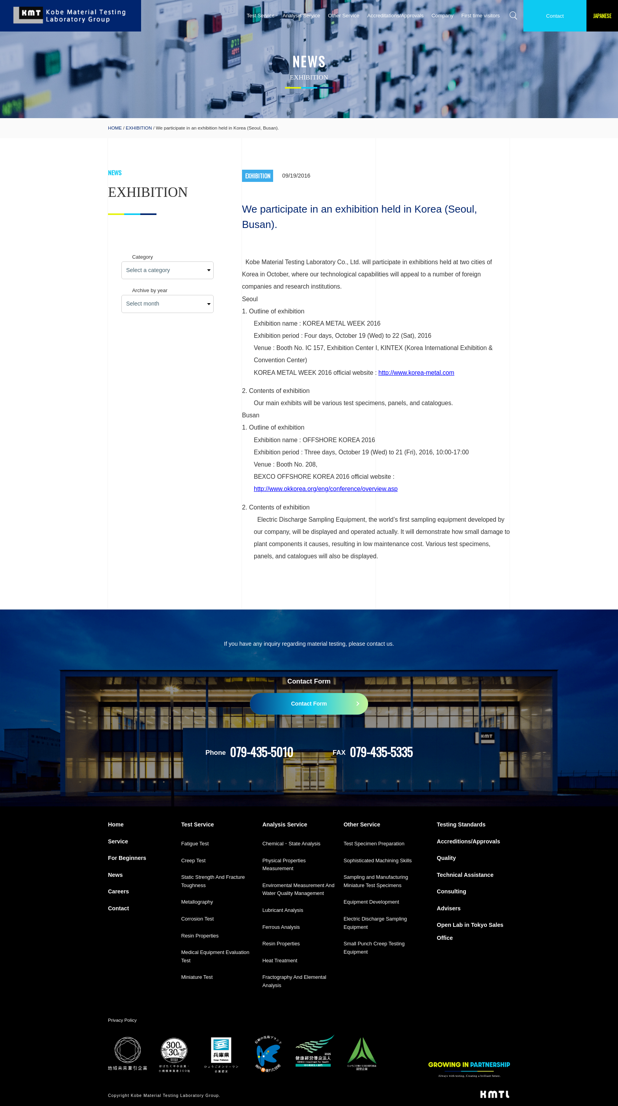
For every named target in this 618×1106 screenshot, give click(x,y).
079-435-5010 (261, 752)
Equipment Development (371, 902)
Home (116, 824)
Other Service (343, 16)
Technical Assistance (465, 875)
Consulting (451, 891)
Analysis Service (301, 16)
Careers (118, 891)
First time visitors (481, 16)
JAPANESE (602, 16)
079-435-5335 (381, 752)
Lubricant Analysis (282, 910)
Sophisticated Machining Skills (378, 860)
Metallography (197, 902)
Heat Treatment (280, 960)
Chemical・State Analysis (291, 844)
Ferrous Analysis (281, 927)
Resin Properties (200, 936)
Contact (555, 16)
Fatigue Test (195, 844)
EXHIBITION (139, 127)
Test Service (261, 16)
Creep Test (193, 860)
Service (118, 841)
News (115, 875)
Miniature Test (197, 977)
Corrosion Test (197, 919)
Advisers (448, 908)
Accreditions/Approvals (468, 841)
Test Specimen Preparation (374, 844)
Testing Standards (461, 824)
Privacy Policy (122, 1020)
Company (443, 16)
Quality (446, 858)
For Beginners (127, 858)
